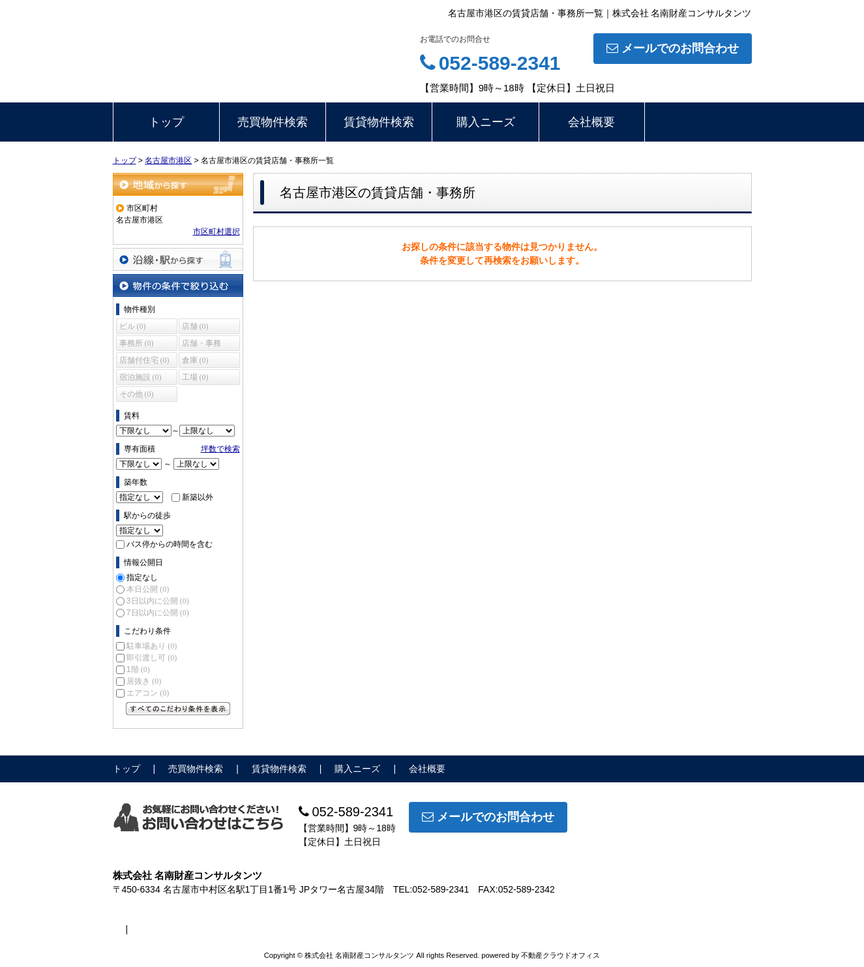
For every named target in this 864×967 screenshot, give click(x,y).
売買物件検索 (272, 122)
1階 (138, 669)
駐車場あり (152, 646)
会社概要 (591, 122)
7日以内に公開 (158, 612)
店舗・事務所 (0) (201, 345)
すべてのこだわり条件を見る (178, 708)
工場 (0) (195, 377)
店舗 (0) (195, 326)
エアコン (148, 693)
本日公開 (148, 589)
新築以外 (197, 497)
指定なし (142, 577)
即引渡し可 (152, 657)
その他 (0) (136, 394)
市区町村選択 (216, 231)
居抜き (144, 681)
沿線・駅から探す (178, 259)
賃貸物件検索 (379, 122)
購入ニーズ (485, 122)
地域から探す (178, 184)
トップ (166, 122)
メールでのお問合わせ (672, 48)
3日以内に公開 (158, 601)
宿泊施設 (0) (140, 377)
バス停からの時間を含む (170, 544)
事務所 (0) (136, 343)
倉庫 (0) (195, 360)
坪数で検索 (220, 448)
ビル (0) (132, 326)
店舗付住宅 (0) (144, 360)
